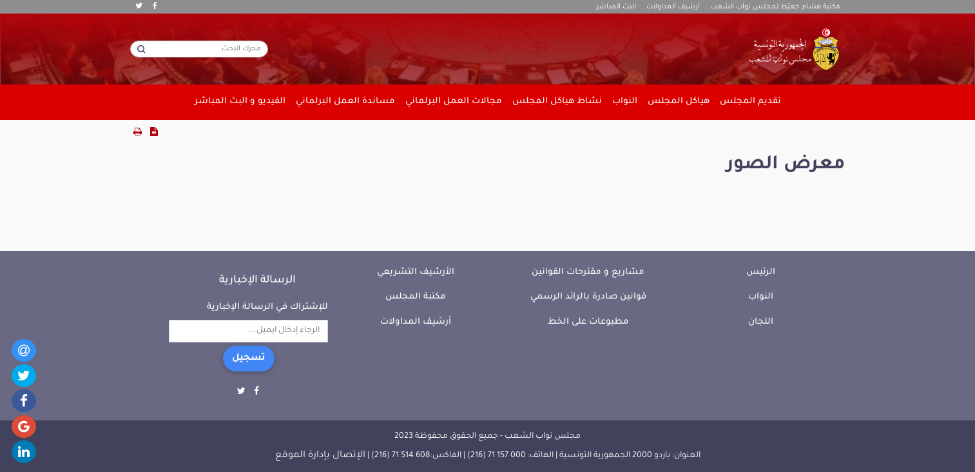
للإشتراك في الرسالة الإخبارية (267, 307)
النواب (760, 297)
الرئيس (760, 272)
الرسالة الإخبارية (257, 280)
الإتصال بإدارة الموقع (320, 456)
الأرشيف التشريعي (415, 272)
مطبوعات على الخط (588, 322)
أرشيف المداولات (673, 7)
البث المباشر (616, 7)
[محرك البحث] (199, 49)
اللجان (760, 322)
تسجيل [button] (248, 358)
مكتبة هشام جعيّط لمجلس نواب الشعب (775, 7)
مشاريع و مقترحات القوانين (588, 272)
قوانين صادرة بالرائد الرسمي (588, 297)
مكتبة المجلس (415, 297)
